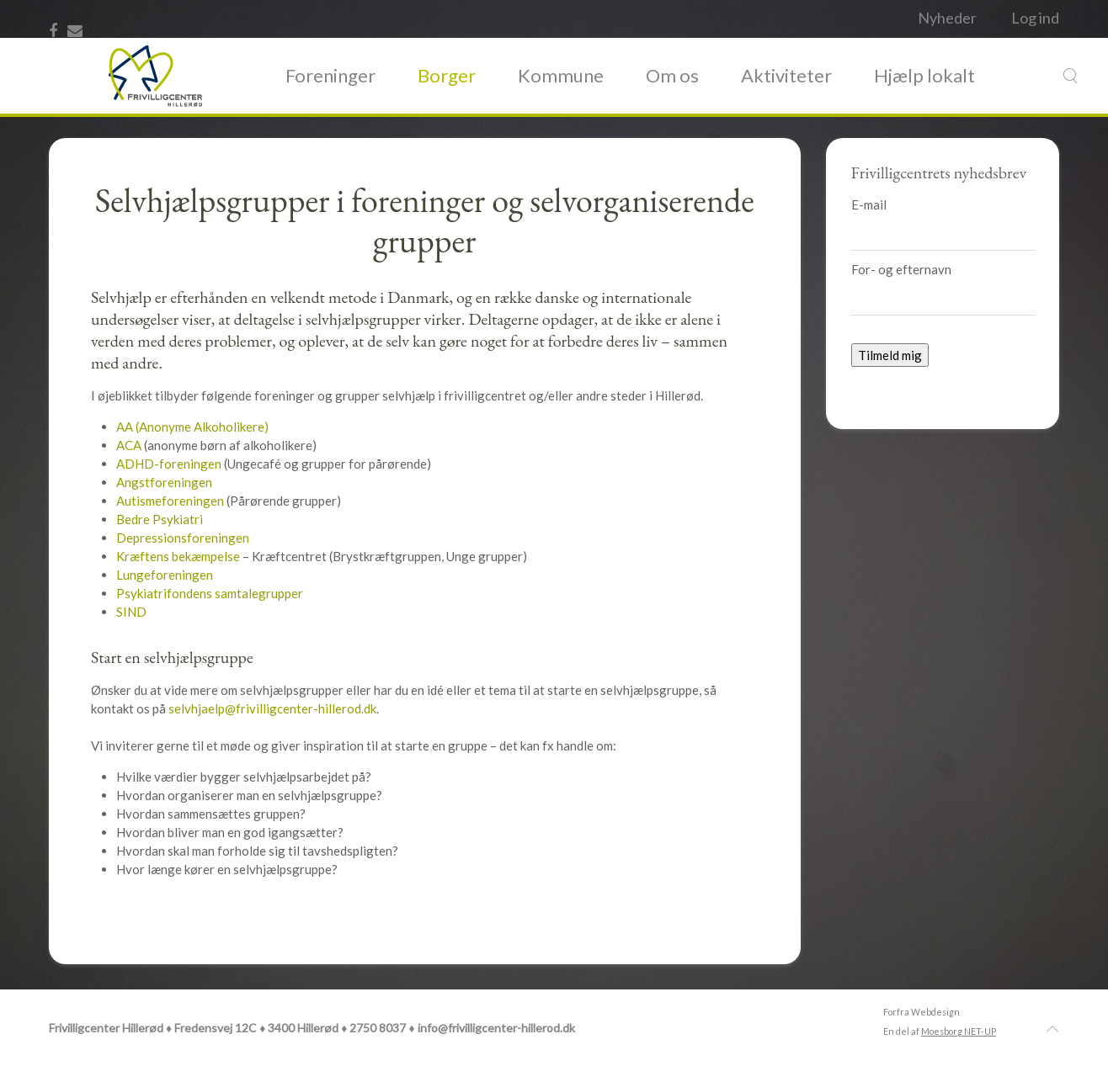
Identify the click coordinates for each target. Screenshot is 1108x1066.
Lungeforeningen (164, 574)
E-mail (869, 204)
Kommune (561, 75)
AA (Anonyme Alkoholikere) (192, 426)
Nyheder (947, 17)
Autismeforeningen (171, 500)
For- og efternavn (901, 269)
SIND (131, 611)
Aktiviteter (786, 75)
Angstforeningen (164, 482)
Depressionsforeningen (182, 537)
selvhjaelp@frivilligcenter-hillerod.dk (272, 708)
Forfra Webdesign (921, 1011)
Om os (672, 75)
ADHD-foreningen (170, 463)
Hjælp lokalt (924, 75)
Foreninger (330, 75)
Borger (447, 75)
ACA (128, 445)
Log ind (1035, 17)
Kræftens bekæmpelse (179, 556)
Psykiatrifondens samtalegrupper (209, 593)
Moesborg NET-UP (958, 1031)
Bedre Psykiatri (159, 519)
